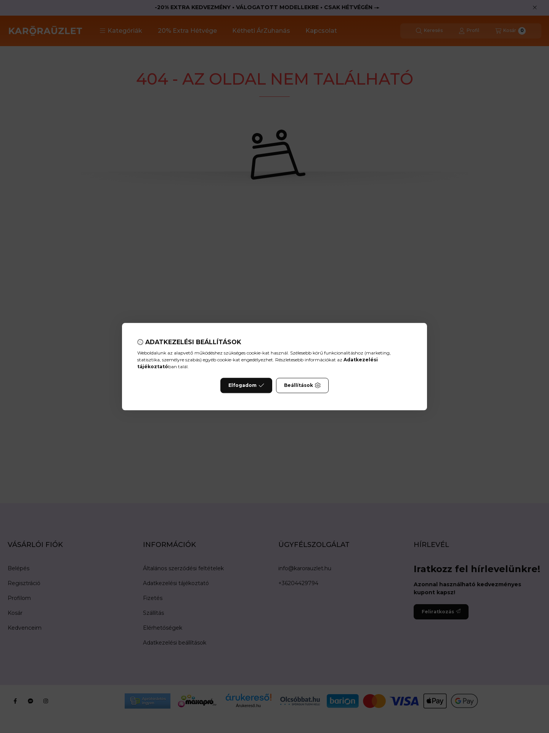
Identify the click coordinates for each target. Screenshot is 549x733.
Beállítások (302, 385)
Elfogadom (246, 385)
